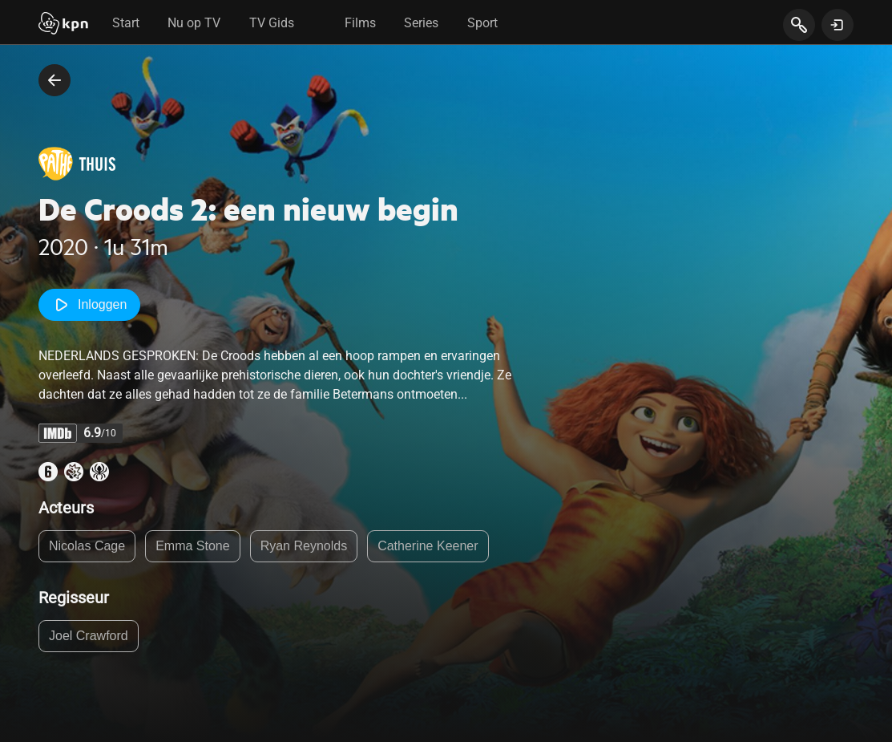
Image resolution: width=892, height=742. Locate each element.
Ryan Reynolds (304, 546)
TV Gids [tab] (271, 22)
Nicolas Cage (87, 546)
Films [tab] (360, 22)
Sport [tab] (482, 22)
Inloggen (89, 304)
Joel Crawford (88, 636)
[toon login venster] (837, 25)
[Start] (63, 25)
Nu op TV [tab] (194, 22)
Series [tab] (421, 22)
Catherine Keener (427, 546)
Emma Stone (192, 546)
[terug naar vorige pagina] (54, 80)
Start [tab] (125, 22)
